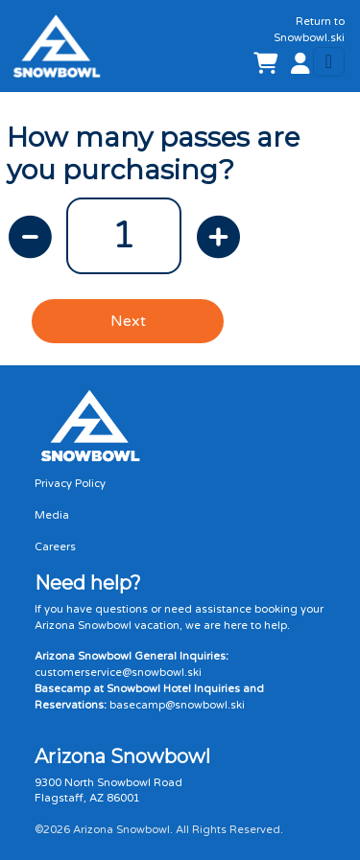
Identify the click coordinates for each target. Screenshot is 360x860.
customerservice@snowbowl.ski (118, 672)
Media (52, 515)
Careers (55, 547)
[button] (296, 65)
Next (128, 321)
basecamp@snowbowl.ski (177, 705)
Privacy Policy (70, 483)
